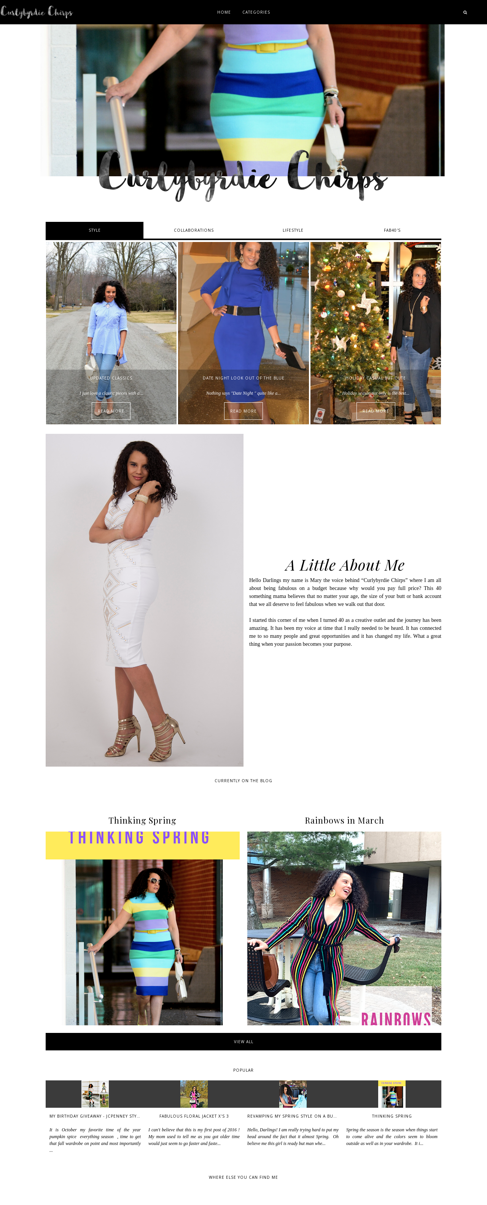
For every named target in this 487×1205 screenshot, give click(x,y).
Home (224, 12)
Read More (111, 411)
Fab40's (392, 230)
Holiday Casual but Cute (375, 378)
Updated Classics (111, 378)
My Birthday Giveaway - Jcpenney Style (95, 1116)
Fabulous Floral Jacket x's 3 (194, 1116)
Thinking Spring (392, 1116)
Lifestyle (293, 230)
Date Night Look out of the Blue (244, 378)
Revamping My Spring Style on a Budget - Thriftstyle (312, 1116)
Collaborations (194, 230)
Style (95, 230)
